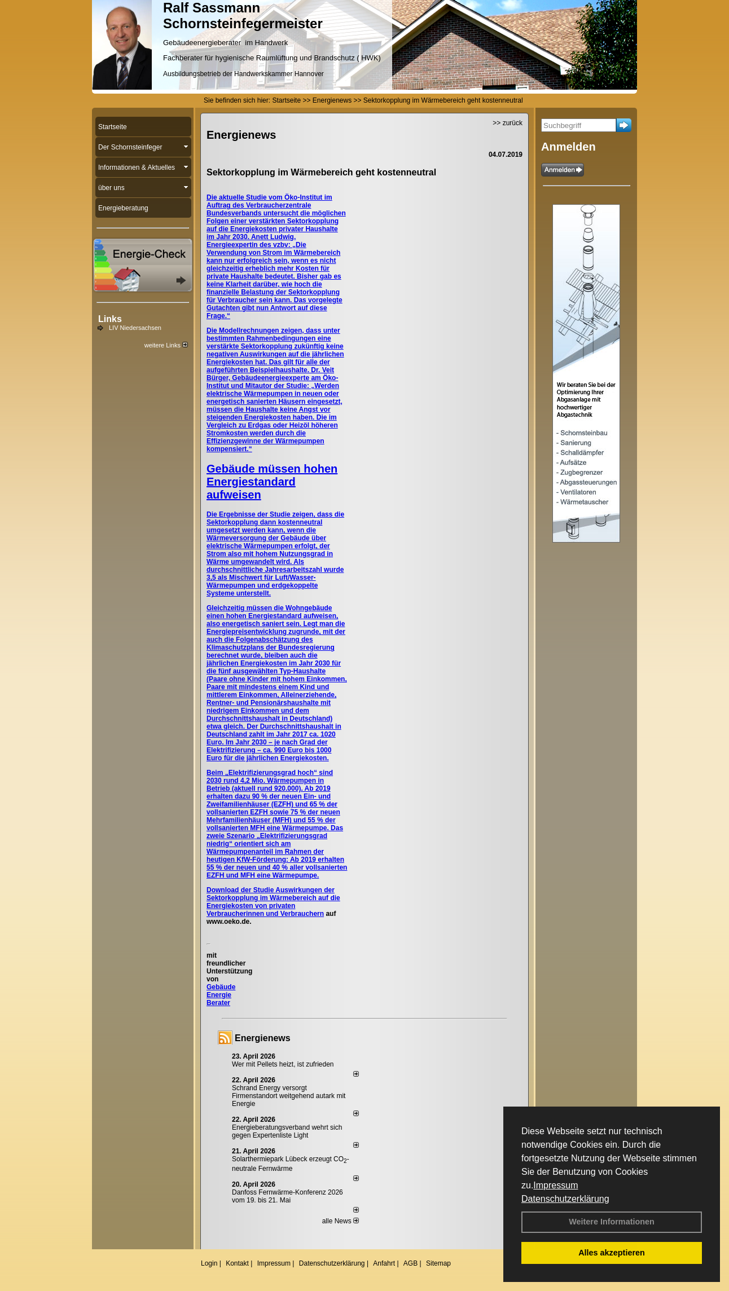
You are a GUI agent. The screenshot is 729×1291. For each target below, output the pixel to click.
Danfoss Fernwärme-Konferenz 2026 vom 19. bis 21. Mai (287, 1196)
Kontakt (237, 1263)
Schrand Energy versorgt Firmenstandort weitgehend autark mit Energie (288, 1096)
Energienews (263, 1038)
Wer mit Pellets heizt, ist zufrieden (283, 1064)
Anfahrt (384, 1263)
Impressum (555, 1185)
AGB (410, 1263)
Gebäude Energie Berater (221, 995)
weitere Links (166, 345)
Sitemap (438, 1263)
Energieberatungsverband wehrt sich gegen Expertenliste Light (287, 1131)
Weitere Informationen (612, 1221)
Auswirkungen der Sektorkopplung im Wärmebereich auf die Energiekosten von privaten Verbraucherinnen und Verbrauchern (273, 902)
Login (209, 1263)
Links (110, 319)
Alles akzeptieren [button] (611, 1252)
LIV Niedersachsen (135, 327)
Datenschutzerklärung (565, 1199)
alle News (340, 1221)
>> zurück (507, 123)
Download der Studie (241, 890)
